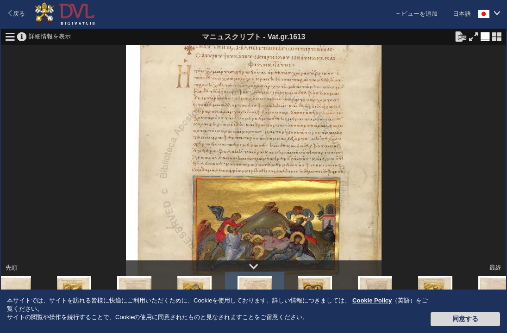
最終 (495, 267)
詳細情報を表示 (50, 35)
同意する (465, 318)
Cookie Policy (372, 300)
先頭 (12, 267)
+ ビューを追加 (417, 13)
